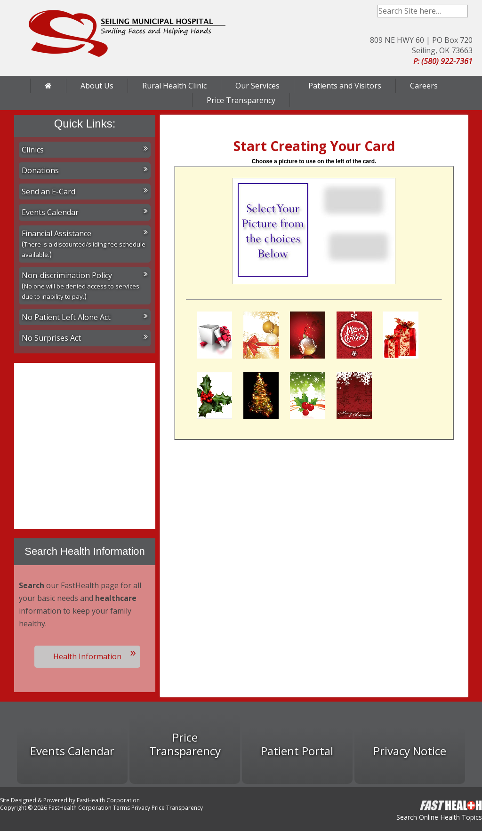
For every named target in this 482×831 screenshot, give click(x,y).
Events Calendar (85, 212)
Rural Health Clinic (174, 85)
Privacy (140, 808)
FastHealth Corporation (108, 800)
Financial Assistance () (85, 244)
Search (461, 11)
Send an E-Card (85, 191)
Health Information (87, 656)
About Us (96, 85)
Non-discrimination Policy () (85, 286)
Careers (424, 85)
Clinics (85, 149)
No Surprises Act (85, 338)
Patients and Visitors (344, 85)
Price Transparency (241, 100)
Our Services (257, 85)
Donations (85, 170)
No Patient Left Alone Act (85, 317)
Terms (121, 808)
